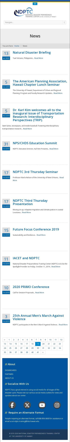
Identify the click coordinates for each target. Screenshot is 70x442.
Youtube (42, 405)
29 (32, 348)
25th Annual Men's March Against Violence (38, 317)
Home (16, 46)
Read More (38, 58)
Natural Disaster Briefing (32, 52)
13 (5, 344)
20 (43, 344)
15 (16, 344)
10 (50, 339)
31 (43, 348)
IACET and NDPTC (26, 258)
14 (10, 344)
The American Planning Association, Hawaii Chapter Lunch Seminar (40, 83)
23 (60, 344)
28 (27, 348)
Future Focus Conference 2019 (36, 229)
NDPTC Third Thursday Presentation (30, 202)
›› (43, 352)
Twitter (27, 405)
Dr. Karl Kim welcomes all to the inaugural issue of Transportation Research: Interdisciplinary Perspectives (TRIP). (38, 115)
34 (60, 348)
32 (49, 348)
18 (32, 344)
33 (54, 348)
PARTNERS (9, 374)
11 (56, 339)
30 (38, 348)
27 (21, 348)
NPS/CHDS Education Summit (35, 143)
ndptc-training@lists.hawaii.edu (26, 421)
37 (16, 352)
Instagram (57, 405)
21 (49, 344)
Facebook (12, 405)
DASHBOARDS (10, 370)
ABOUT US (9, 378)
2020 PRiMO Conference (31, 287)
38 (21, 352)
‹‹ (4, 339)
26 (16, 348)
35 (5, 352)
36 (10, 352)
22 (54, 344)
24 (5, 348)
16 (21, 344)
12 (61, 339)
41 (38, 352)
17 (27, 344)
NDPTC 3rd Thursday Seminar (35, 172)
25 (10, 348)
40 (32, 352)
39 (27, 352)
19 (38, 344)
